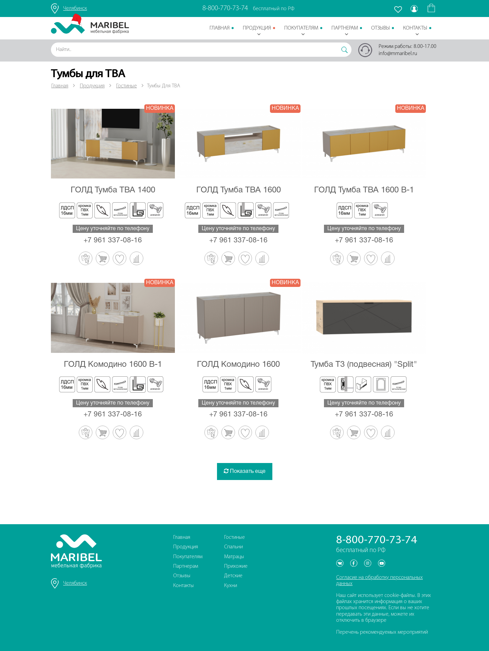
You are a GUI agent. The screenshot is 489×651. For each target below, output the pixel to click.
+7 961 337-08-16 (113, 240)
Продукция (257, 31)
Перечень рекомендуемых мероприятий (382, 632)
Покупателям (301, 31)
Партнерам (344, 31)
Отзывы (380, 28)
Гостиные (126, 86)
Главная (220, 28)
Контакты (415, 31)
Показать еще (245, 471)
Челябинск (75, 8)
